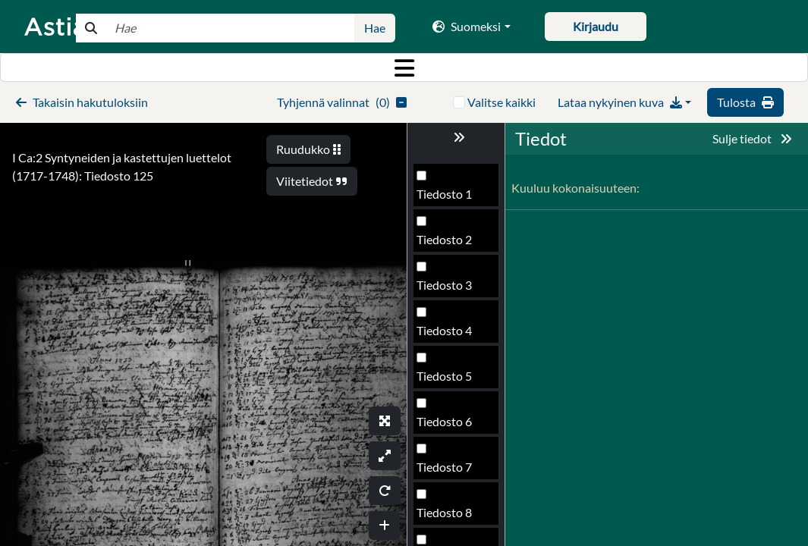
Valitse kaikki (501, 102)
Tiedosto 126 (451, 426)
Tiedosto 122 (451, 244)
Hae (374, 27)
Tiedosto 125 (451, 380)
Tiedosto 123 (451, 289)
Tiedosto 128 (451, 517)
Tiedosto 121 (451, 198)
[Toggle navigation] (404, 67)
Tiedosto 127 (451, 471)
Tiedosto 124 (451, 335)
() (342, 102)
